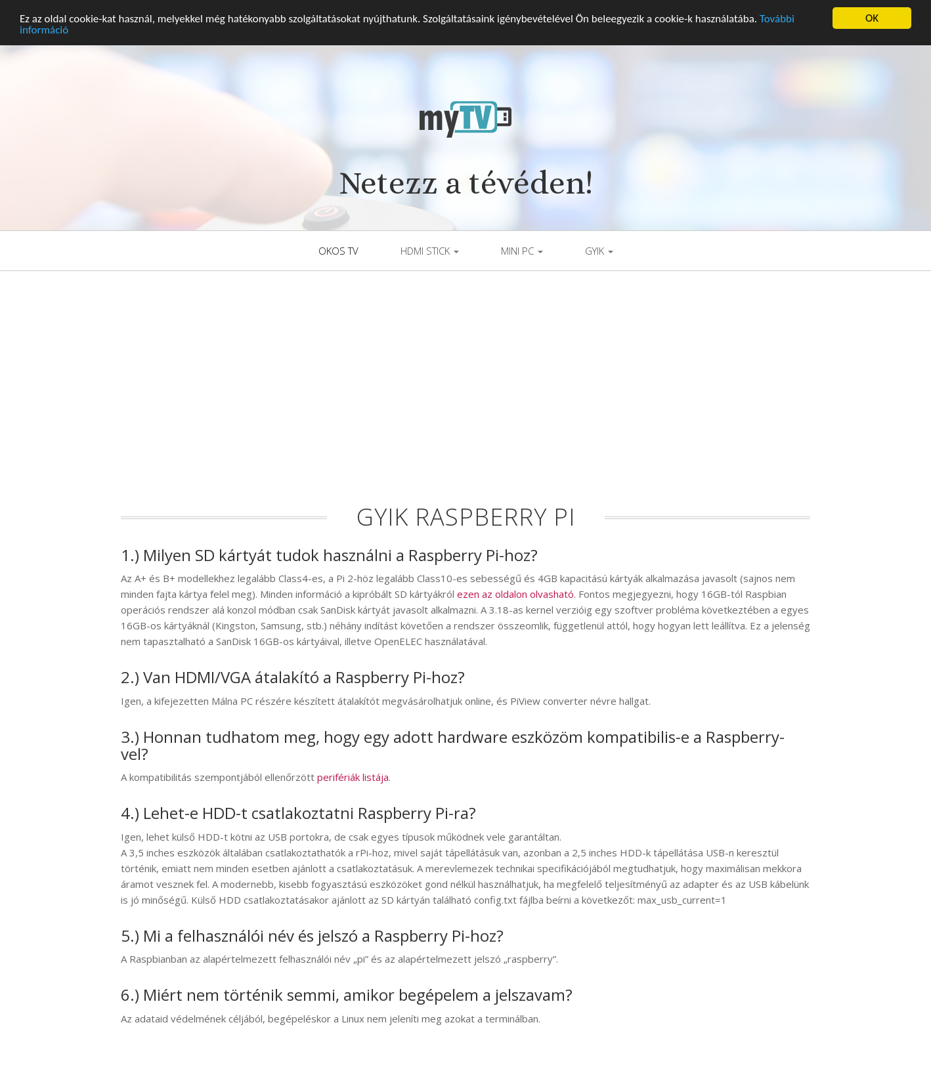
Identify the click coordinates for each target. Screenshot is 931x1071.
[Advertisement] (465, 393)
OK (871, 15)
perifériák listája (353, 774)
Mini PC (522, 248)
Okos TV (338, 248)
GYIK (599, 248)
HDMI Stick (430, 248)
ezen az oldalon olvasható (515, 591)
